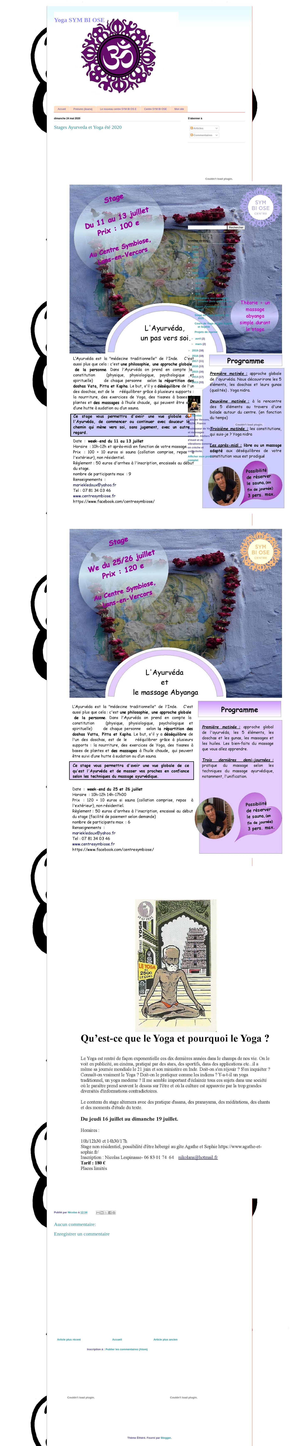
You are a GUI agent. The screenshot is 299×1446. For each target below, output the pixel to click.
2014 (195, 376)
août (198, 282)
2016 (195, 366)
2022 (195, 262)
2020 (195, 272)
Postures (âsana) (83, 109)
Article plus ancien (165, 1339)
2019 (195, 350)
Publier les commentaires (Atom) (126, 1349)
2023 (195, 257)
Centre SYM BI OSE (155, 109)
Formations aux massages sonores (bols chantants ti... (214, 300)
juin (198, 288)
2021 (195, 267)
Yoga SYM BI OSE (79, 19)
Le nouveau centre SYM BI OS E (118, 109)
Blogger (166, 1437)
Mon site (179, 109)
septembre (202, 277)
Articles (196, 128)
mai (198, 293)
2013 (195, 382)
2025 (195, 246)
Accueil (62, 109)
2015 (195, 371)
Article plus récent (69, 1339)
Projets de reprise (206, 332)
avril (198, 338)
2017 (195, 361)
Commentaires (201, 135)
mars (199, 344)
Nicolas (197, 415)
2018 (195, 355)
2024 (195, 252)
